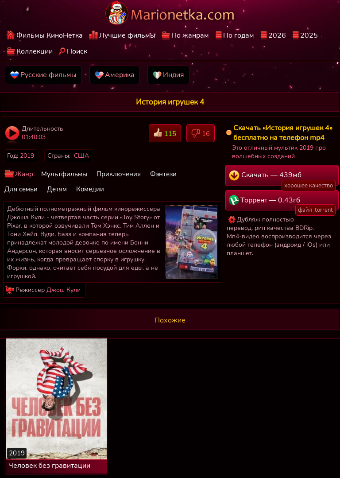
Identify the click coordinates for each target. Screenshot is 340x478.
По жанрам (190, 35)
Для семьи (21, 189)
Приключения (119, 174)
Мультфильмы (64, 174)
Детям (57, 189)
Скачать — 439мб (282, 178)
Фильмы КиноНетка (49, 35)
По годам (238, 35)
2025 (309, 35)
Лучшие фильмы (127, 35)
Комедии (90, 189)
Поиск (77, 51)
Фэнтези (163, 174)
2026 (277, 35)
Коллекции (34, 51)
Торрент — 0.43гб (282, 202)
